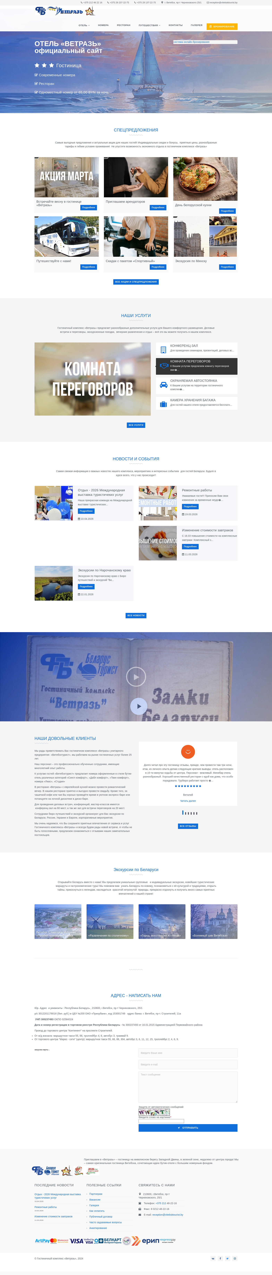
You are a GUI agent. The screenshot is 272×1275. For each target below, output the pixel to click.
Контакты (178, 26)
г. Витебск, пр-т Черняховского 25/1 (183, 2)
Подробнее (88, 207)
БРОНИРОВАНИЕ (222, 26)
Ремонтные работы (197, 490)
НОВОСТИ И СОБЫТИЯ (136, 458)
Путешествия (151, 26)
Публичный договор (100, 1216)
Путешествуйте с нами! (53, 261)
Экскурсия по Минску (191, 261)
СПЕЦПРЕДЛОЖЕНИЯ (136, 130)
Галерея (197, 26)
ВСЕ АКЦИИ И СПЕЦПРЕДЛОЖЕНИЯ (136, 282)
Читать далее (188, 800)
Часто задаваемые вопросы (105, 1222)
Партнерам (95, 1194)
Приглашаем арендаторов (125, 201)
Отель (90, 26)
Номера (109, 26)
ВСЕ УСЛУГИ (136, 425)
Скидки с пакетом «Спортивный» (130, 261)
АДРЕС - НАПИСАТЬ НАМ (136, 995)
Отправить (188, 1127)
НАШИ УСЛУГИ (136, 315)
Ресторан (128, 26)
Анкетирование (98, 1228)
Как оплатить (96, 1211)
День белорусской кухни (193, 205)
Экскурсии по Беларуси (136, 869)
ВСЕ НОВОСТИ (136, 615)
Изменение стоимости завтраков (207, 530)
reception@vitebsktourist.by (223, 2)
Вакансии (94, 1199)
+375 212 (88, 2)
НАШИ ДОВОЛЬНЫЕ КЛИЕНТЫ (71, 738)
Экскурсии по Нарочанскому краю (104, 570)
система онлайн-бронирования (191, 42)
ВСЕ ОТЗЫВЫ (188, 826)
